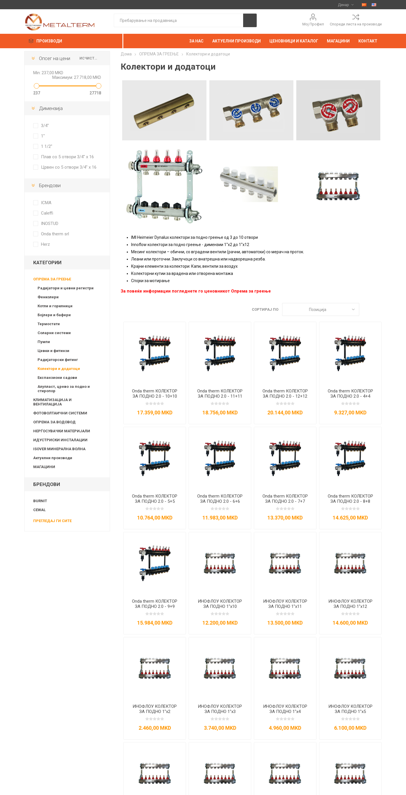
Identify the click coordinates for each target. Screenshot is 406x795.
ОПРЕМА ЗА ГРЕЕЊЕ (52, 279)
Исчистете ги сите (88, 58)
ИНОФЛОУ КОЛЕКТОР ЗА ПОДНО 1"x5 (350, 709)
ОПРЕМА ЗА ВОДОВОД (54, 422)
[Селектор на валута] (345, 4)
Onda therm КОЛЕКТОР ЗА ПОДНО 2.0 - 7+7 (285, 499)
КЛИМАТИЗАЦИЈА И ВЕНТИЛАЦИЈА (52, 402)
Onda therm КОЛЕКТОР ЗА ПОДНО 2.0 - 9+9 (154, 604)
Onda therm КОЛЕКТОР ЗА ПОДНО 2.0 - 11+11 (220, 393)
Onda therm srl (55, 234)
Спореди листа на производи (356, 24)
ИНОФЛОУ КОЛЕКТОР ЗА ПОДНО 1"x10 (220, 604)
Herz (45, 244)
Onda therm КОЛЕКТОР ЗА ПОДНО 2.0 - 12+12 (285, 393)
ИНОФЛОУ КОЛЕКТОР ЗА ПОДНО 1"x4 (285, 709)
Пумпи (44, 342)
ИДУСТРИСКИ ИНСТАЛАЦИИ (60, 440)
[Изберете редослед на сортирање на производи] (320, 309)
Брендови (50, 185)
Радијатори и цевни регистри (66, 288)
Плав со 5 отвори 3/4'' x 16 (67, 156)
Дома (126, 54)
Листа (377, 309)
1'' (43, 136)
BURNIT (40, 501)
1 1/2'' (46, 146)
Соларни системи (54, 333)
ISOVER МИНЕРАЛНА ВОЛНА (59, 449)
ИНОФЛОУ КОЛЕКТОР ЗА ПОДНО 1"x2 (155, 709)
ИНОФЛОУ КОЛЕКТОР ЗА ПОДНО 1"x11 (285, 604)
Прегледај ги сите (52, 521)
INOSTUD (49, 223)
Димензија (51, 108)
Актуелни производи (52, 458)
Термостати (49, 324)
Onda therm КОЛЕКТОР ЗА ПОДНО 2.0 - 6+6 (220, 499)
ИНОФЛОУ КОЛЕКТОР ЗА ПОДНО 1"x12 (350, 604)
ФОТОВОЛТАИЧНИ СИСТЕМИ (60, 413)
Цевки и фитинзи (53, 351)
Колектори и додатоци (59, 368)
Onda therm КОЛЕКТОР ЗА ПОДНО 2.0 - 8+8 (350, 499)
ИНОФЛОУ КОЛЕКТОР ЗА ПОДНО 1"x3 (220, 709)
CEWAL (39, 510)
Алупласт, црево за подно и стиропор (64, 388)
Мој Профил (313, 24)
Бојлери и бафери (54, 315)
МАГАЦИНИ (44, 467)
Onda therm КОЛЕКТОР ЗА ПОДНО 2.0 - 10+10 (154, 393)
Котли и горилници (55, 306)
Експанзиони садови (57, 377)
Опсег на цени (54, 58)
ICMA (46, 202)
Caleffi (47, 213)
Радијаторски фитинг (58, 360)
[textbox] (178, 20)
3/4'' (45, 125)
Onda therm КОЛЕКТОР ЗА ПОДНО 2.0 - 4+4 (350, 393)
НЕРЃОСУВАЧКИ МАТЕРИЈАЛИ (61, 431)
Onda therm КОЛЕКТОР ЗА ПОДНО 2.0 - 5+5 (154, 499)
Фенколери (48, 297)
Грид (366, 309)
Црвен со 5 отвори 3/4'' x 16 (68, 167)
